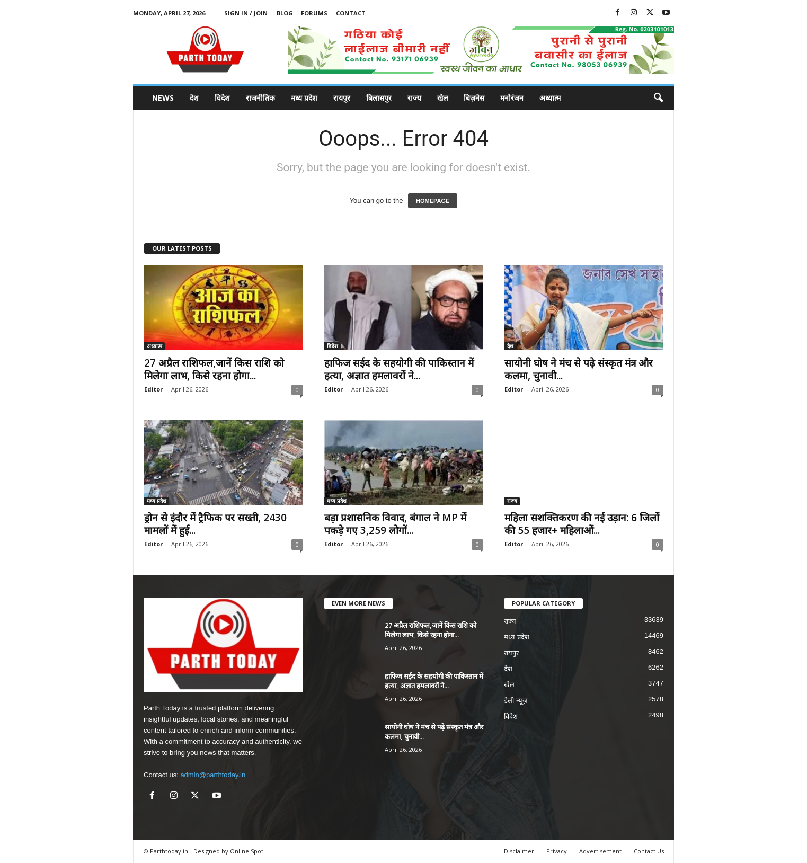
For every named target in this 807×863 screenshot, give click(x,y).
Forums (314, 13)
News (163, 98)
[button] (658, 98)
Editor (153, 389)
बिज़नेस (474, 98)
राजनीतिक (260, 98)
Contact (351, 13)
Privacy (556, 851)
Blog (285, 13)
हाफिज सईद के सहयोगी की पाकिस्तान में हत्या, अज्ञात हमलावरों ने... (399, 369)
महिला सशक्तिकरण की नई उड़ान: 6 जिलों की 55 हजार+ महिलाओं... (581, 524)
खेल (442, 98)
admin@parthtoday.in (212, 775)
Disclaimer (519, 851)
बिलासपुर (379, 98)
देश (194, 98)
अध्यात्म (550, 98)
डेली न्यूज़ (516, 701)
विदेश (222, 98)
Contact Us (649, 851)
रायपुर (341, 98)
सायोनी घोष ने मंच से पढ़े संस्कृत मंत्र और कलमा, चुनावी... (578, 369)
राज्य (414, 98)
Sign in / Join (246, 13)
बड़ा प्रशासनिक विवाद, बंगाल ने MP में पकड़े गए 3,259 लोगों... (395, 524)
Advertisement (600, 851)
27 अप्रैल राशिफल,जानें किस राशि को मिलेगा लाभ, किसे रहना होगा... (214, 369)
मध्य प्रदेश (304, 98)
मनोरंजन (512, 98)
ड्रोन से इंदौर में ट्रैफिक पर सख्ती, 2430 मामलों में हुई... (215, 524)
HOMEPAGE (432, 201)
